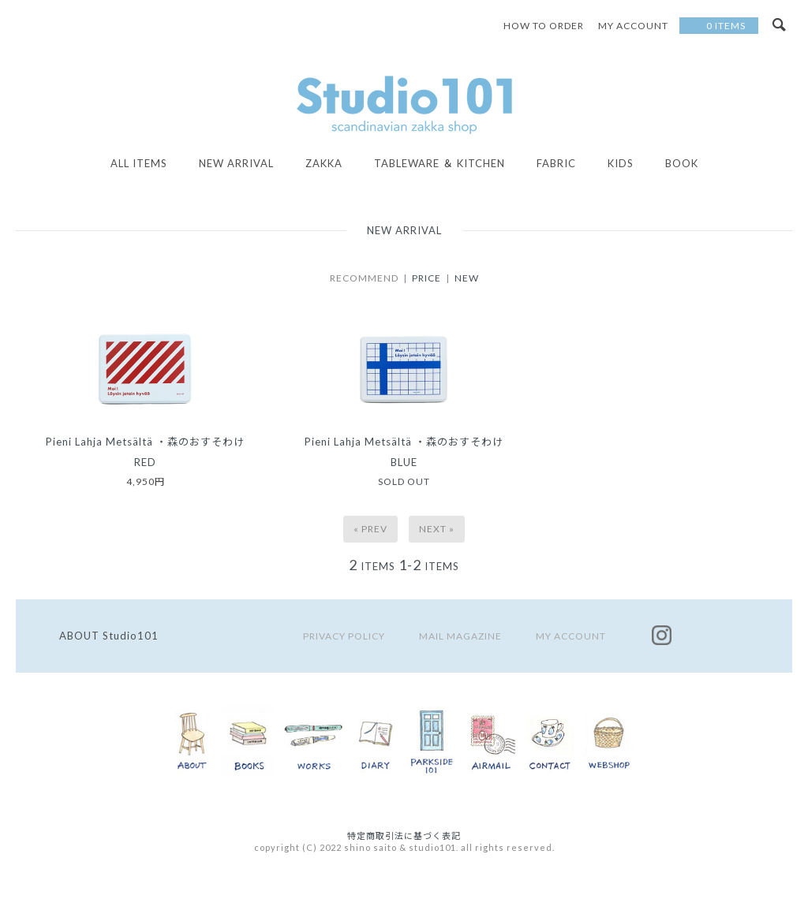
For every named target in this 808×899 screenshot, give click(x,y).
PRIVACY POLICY (344, 636)
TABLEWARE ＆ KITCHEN (439, 163)
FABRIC (556, 163)
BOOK (681, 163)
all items (138, 163)
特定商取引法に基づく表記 (404, 835)
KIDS (621, 163)
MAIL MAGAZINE (460, 636)
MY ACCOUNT (571, 636)
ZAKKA (323, 163)
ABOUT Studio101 (109, 635)
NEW (466, 278)
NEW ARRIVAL (236, 163)
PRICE (426, 278)
